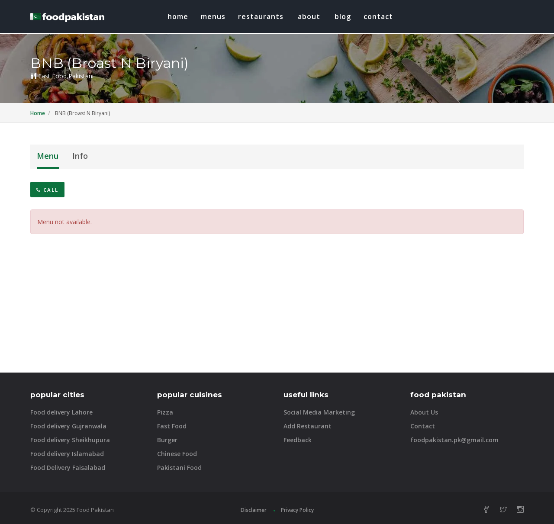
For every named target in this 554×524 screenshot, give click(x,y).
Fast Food (172, 426)
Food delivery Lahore (61, 412)
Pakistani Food (179, 467)
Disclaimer (254, 510)
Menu (47, 156)
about (309, 16)
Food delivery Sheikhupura (70, 440)
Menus (213, 16)
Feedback (297, 440)
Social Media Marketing (319, 412)
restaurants (260, 16)
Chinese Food (177, 454)
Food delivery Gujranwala (68, 426)
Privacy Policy (297, 510)
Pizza (165, 412)
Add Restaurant (307, 426)
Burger (167, 440)
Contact (378, 16)
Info (80, 156)
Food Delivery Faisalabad (67, 467)
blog (343, 16)
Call (47, 189)
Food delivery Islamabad (67, 454)
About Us (424, 412)
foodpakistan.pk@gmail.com (454, 440)
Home (177, 16)
